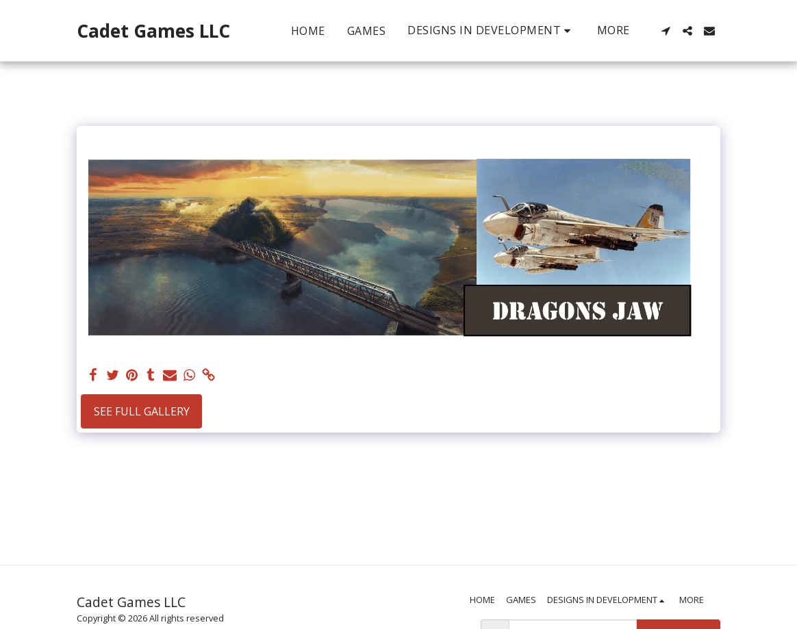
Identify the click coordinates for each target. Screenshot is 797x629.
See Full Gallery (142, 411)
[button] (491, 30)
